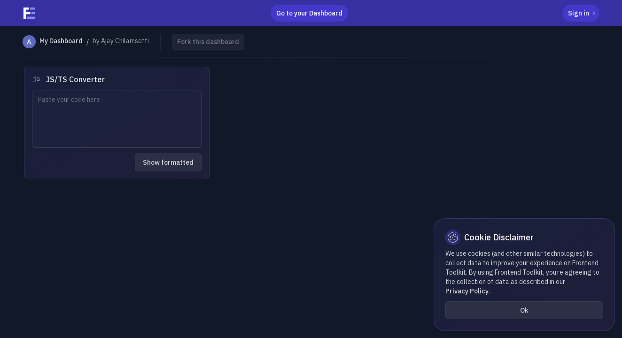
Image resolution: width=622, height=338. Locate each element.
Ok (524, 310)
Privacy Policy (467, 291)
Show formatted (168, 162)
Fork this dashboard (208, 42)
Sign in (583, 13)
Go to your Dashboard (309, 13)
